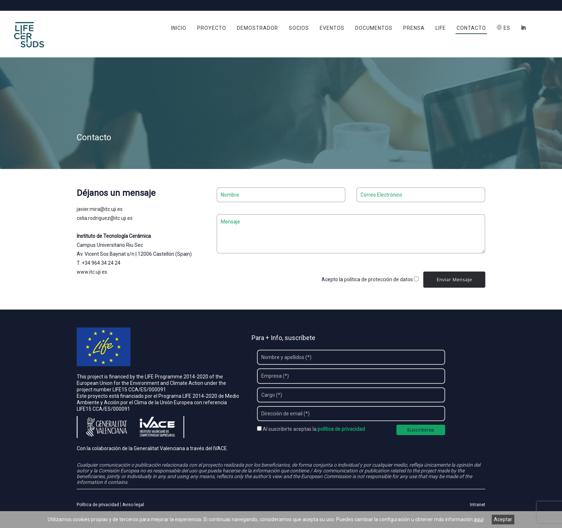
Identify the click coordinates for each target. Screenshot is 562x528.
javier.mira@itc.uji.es (100, 209)
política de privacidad (341, 430)
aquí (479, 519)
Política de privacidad (98, 505)
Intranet (477, 505)
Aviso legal (133, 505)
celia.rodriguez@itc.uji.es (105, 218)
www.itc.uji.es (92, 272)
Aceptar (503, 519)
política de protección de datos (378, 280)
